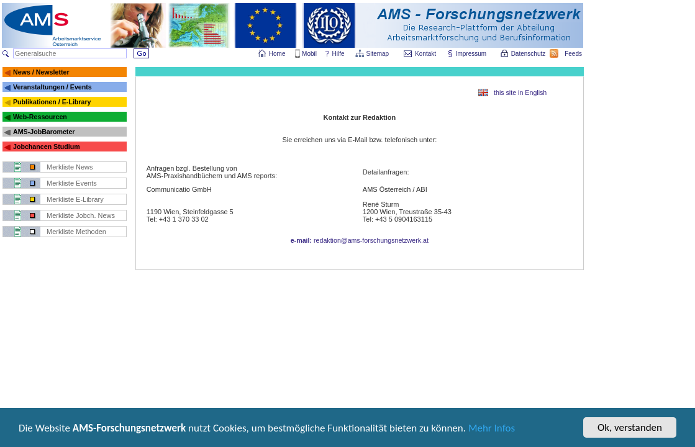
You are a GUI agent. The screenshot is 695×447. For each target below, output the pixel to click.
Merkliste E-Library (75, 199)
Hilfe (338, 53)
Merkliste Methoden (76, 231)
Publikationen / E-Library (52, 102)
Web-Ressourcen (40, 116)
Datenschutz (529, 53)
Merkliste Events (72, 183)
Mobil (309, 53)
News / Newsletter (41, 72)
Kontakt (425, 53)
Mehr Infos (491, 429)
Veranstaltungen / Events (52, 87)
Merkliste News (70, 167)
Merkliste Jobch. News (81, 215)
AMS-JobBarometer (44, 131)
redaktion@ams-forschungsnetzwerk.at (360, 240)
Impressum (472, 53)
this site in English (520, 92)
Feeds (574, 53)
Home (277, 53)
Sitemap (378, 53)
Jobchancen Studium (46, 146)
